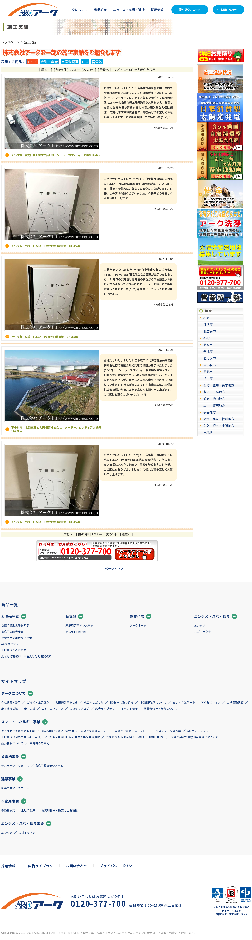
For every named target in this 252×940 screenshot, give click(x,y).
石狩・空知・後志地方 (218, 385)
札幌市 (208, 317)
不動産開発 (8, 810)
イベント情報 (129, 708)
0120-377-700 (98, 903)
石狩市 (208, 338)
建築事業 (12, 779)
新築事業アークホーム (15, 788)
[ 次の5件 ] (88, 69)
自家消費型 (70, 61)
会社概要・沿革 (11, 702)
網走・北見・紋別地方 (218, 418)
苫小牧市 (209, 365)
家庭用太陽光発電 (12, 631)
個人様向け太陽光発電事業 (58, 731)
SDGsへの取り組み (122, 702)
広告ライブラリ (105, 708)
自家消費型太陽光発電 (15, 625)
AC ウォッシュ (196, 731)
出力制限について (12, 743)
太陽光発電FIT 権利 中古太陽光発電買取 (74, 737)
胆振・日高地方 (214, 392)
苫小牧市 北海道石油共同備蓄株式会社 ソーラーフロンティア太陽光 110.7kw (57, 429)
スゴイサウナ (202, 631)
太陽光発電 (13, 616)
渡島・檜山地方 (214, 398)
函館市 (208, 371)
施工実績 (29, 708)
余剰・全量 (49, 61)
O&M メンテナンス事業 (166, 731)
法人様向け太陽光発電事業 (18, 731)
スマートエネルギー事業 (24, 722)
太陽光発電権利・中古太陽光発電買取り (26, 656)
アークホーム (138, 625)
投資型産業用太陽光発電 (16, 638)
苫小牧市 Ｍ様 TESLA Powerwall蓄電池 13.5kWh (45, 246)
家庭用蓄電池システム (79, 625)
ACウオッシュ (10, 644)
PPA (85, 61)
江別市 (208, 324)
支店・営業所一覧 (184, 702)
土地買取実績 (235, 702)
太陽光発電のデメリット (130, 731)
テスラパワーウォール (15, 765)
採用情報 (157, 9)
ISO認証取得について (153, 702)
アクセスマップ (211, 702)
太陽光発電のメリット (94, 731)
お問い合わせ (226, 10)
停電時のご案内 (39, 743)
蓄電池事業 (13, 756)
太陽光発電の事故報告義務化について (194, 737)
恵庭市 (208, 344)
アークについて (17, 693)
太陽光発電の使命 (66, 702)
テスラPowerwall (76, 631)
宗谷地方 (209, 412)
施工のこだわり (94, 702)
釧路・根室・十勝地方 (218, 425)
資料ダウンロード (187, 10)
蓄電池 (97, 61)
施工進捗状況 (9, 708)
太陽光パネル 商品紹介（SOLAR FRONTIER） (135, 737)
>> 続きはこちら (163, 128)
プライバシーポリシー (118, 865)
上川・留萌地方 (214, 405)
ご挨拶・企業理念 (38, 702)
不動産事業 (13, 801)
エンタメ (199, 625)
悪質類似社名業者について (160, 708)
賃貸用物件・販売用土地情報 (59, 810)
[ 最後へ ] (104, 69)
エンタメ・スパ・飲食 (215, 616)
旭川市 (208, 378)
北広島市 (209, 331)
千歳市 (208, 351)
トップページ (10, 42)
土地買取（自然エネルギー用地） (22, 737)
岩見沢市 (209, 358)
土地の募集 (28, 810)
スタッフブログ (79, 708)
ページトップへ (115, 568)
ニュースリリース (52, 708)
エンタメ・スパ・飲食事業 (26, 823)
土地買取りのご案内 (13, 650)
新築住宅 (140, 616)
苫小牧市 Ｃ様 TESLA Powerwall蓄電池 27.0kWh (44, 336)
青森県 (208, 432)
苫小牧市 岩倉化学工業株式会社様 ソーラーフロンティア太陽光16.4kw (56, 155)
